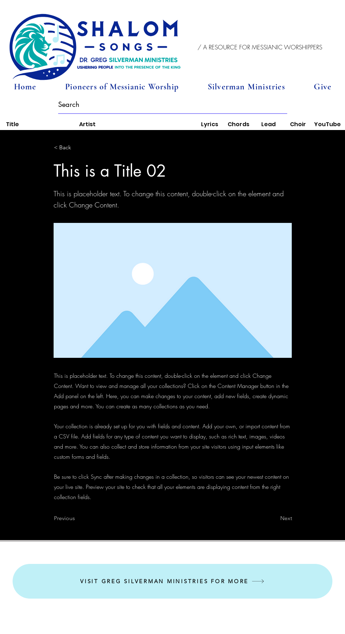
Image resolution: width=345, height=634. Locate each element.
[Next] (274, 518)
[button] (260, 47)
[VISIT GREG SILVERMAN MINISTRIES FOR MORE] (172, 581)
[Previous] (77, 518)
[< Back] (77, 148)
